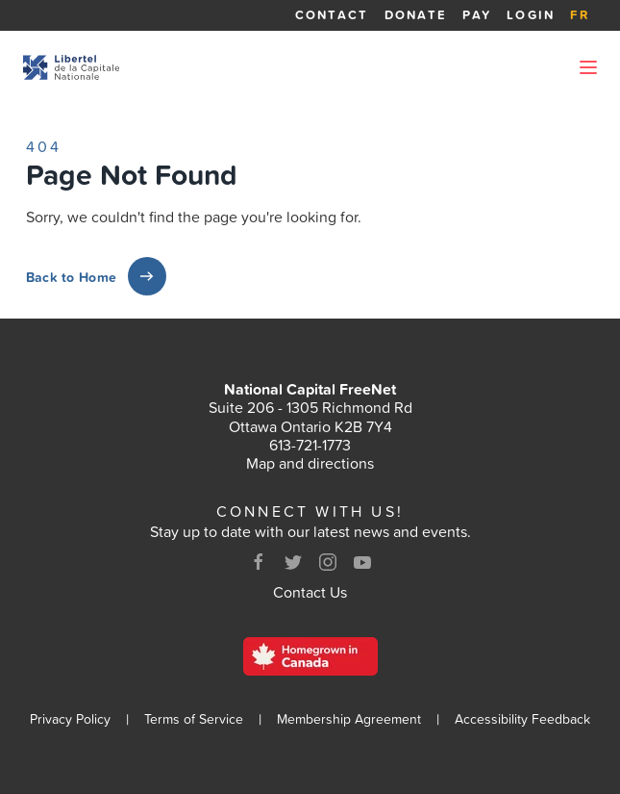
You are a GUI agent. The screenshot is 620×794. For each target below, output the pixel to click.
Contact (332, 15)
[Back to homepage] (71, 67)
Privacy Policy (70, 719)
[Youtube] (362, 562)
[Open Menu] (588, 67)
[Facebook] (258, 562)
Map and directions (310, 462)
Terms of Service (193, 719)
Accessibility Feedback (522, 719)
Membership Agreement (349, 719)
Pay (476, 15)
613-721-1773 (310, 444)
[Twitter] (293, 562)
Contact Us (310, 591)
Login (531, 15)
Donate (416, 15)
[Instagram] (327, 562)
